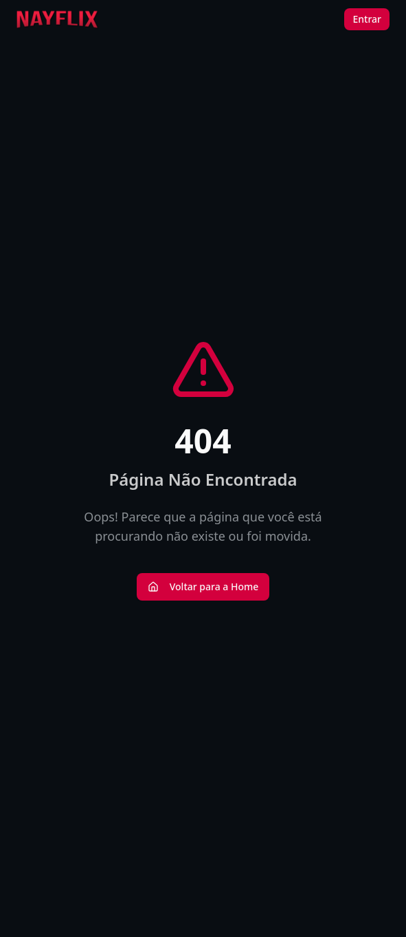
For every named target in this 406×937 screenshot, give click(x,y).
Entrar (366, 18)
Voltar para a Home (203, 586)
